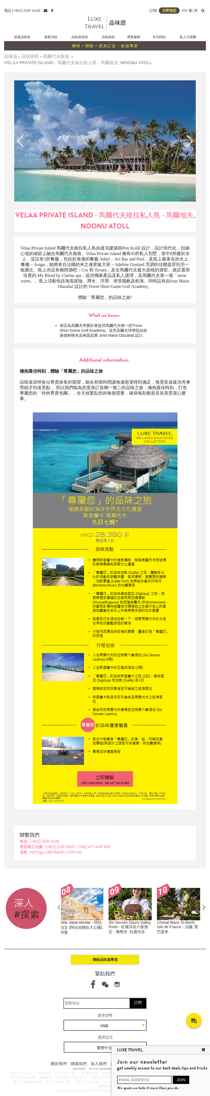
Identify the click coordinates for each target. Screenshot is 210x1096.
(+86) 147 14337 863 (94, 846)
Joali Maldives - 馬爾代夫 (84, 922)
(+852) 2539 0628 (44, 841)
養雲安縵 (45, 1073)
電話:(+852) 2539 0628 (22, 10)
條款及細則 (79, 1068)
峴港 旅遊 (79, 1077)
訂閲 (153, 10)
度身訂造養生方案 (57, 1082)
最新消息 (50, 37)
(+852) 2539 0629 (60, 846)
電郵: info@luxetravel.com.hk (51, 852)
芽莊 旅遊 (62, 1077)
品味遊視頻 (79, 37)
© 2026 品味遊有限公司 (103, 1068)
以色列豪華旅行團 (22, 1077)
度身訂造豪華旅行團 (27, 1082)
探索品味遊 (22, 37)
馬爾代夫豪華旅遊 (102, 1077)
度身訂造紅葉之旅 (86, 1082)
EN (184, 10)
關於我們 (59, 1063)
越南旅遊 (45, 1077)
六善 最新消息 (88, 1073)
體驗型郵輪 (107, 1086)
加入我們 (99, 1063)
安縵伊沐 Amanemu (22, 1073)
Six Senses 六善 (65, 1073)
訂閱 (138, 1002)
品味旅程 (108, 37)
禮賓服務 (133, 37)
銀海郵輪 (108, 1073)
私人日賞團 (188, 37)
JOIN (181, 1080)
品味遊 (10, 56)
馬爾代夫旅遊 (56, 56)
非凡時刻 (159, 37)
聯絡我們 (79, 1063)
